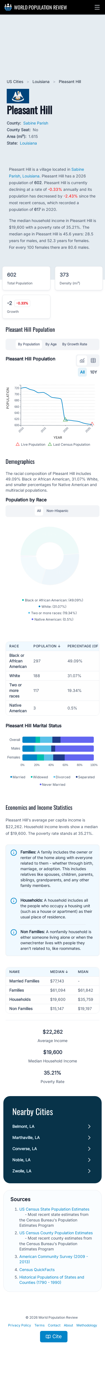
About (68, 1325)
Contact (54, 1325)
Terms (39, 1325)
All (82, 372)
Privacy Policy (19, 1325)
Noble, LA (21, 1159)
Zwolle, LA (21, 1171)
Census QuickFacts (37, 1269)
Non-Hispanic (57, 511)
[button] (97, 7)
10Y (93, 372)
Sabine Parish (35, 123)
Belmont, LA (23, 1126)
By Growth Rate (74, 344)
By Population (29, 344)
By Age (51, 344)
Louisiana (41, 81)
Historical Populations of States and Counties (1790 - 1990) (51, 1280)
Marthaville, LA (26, 1137)
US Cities (15, 81)
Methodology (86, 1325)
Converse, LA (24, 1148)
